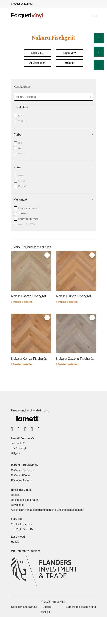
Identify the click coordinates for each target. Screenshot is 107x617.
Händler (15, 494)
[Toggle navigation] (94, 15)
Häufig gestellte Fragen (25, 499)
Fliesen (21, 181)
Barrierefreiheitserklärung (81, 606)
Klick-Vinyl (37, 52)
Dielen (21, 176)
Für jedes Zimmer (21, 480)
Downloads (17, 504)
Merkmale (20, 199)
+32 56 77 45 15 (23, 529)
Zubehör (70, 62)
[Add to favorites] (47, 255)
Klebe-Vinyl (69, 52)
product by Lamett (21, 3)
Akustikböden (37, 62)
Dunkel (21, 154)
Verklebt (22, 121)
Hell (20, 143)
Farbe (18, 134)
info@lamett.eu (23, 524)
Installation (21, 107)
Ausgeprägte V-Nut (25, 223)
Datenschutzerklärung (24, 606)
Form (17, 167)
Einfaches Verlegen (22, 470)
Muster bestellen (22, 301)
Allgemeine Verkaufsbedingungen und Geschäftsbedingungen (47, 509)
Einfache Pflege (20, 475)
